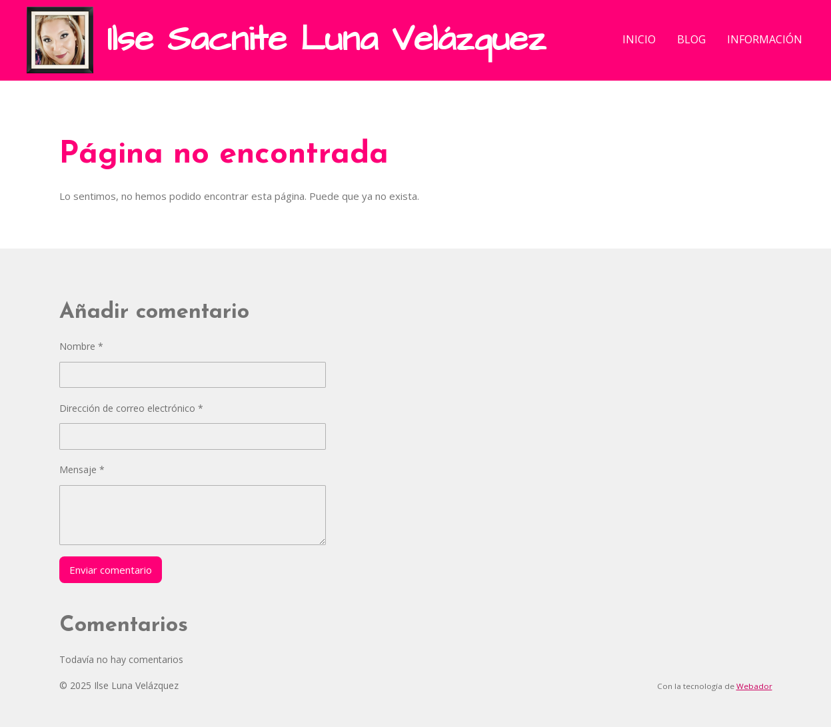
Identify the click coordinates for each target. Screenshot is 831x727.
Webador (754, 686)
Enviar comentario (110, 569)
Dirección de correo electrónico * (131, 408)
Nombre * (81, 346)
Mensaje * (82, 469)
